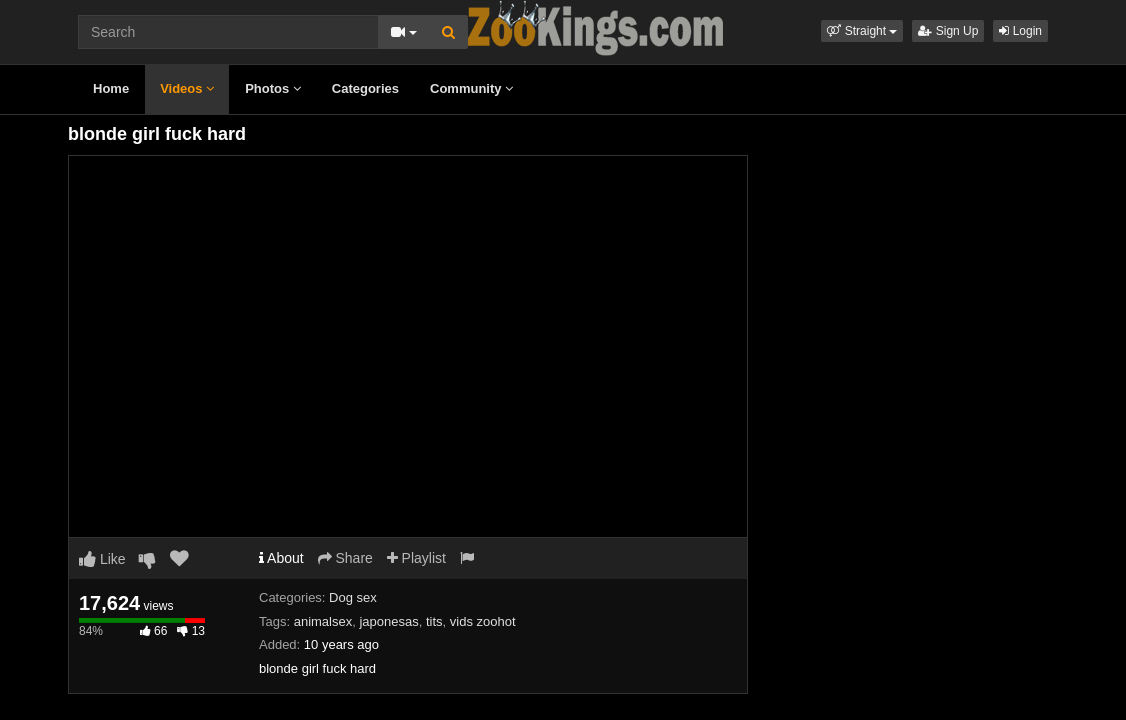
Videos (187, 88)
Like (102, 559)
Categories (365, 88)
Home (111, 88)
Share (345, 558)
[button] (862, 31)
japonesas (388, 621)
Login (1020, 31)
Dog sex (353, 597)
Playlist (416, 558)
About (281, 558)
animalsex (323, 621)
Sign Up (948, 31)
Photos (273, 88)
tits (434, 621)
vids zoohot (483, 621)
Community (471, 88)
